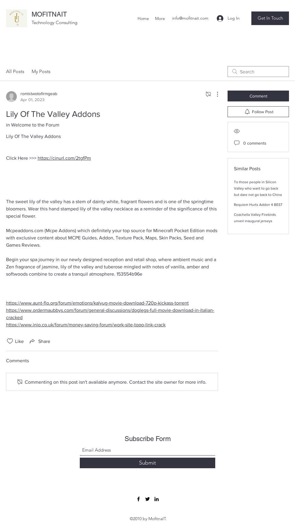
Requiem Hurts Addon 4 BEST (258, 205)
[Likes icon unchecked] (10, 341)
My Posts (41, 71)
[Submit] (147, 463)
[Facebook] (138, 499)
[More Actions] (214, 94)
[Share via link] (39, 341)
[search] (258, 71)
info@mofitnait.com (190, 18)
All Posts (15, 71)
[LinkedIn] (157, 499)
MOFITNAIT (49, 14)
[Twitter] (147, 499)
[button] (270, 18)
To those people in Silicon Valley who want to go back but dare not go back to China (258, 188)
